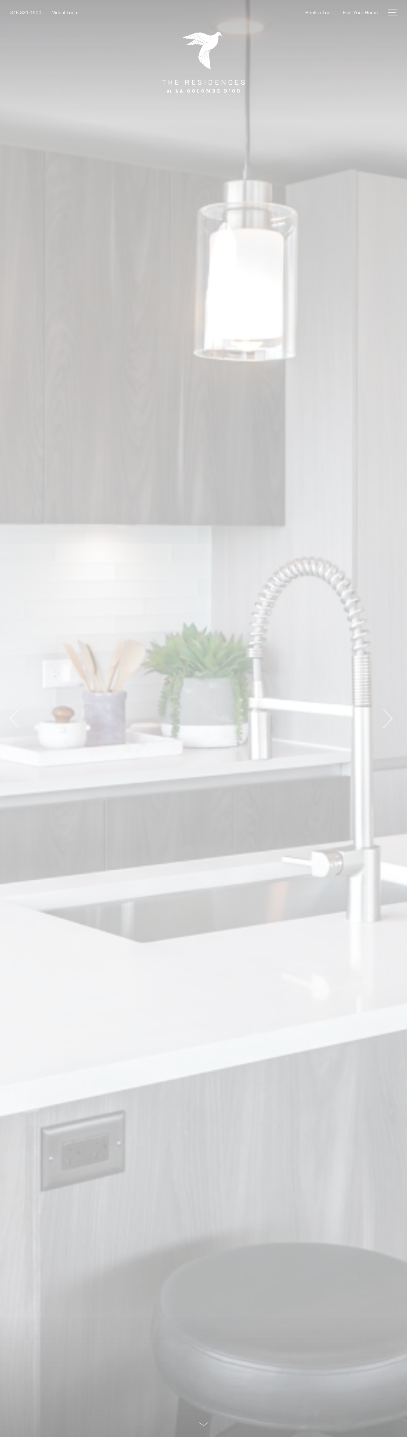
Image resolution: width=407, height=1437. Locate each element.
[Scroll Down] (203, 1423)
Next (387, 718)
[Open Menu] (392, 13)
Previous (15, 718)
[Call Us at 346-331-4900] (26, 12)
